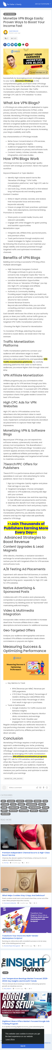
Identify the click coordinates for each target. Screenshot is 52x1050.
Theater (43, 811)
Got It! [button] (23, 1046)
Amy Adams (7, 988)
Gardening (31, 804)
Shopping (24, 811)
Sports (34, 811)
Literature (13, 807)
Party (4, 811)
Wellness (5, 814)
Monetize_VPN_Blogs (13, 779)
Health (42, 804)
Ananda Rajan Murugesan (12, 946)
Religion (13, 811)
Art (3, 801)
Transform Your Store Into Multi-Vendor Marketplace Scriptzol (20, 937)
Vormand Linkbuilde (10, 903)
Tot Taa (6, 863)
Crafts (20, 801)
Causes (11, 801)
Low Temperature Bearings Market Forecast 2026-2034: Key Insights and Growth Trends (25, 979)
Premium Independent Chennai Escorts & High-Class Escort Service (26, 854)
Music (23, 807)
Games (21, 804)
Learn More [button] (10, 1039)
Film (45, 801)
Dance (29, 801)
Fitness (5, 804)
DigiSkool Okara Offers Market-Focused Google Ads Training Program (25, 1022)
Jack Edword (13, 31)
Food (13, 804)
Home (4, 807)
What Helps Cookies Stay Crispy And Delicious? (23, 895)
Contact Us (46, 1043)
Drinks (37, 801)
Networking (10, 14)
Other (45, 807)
